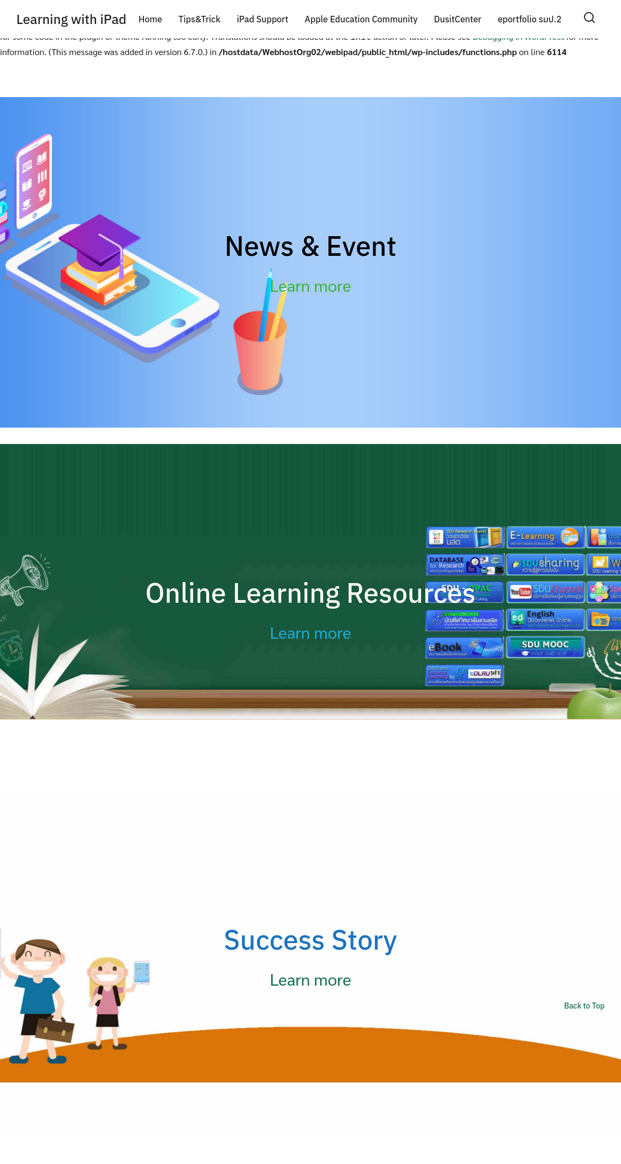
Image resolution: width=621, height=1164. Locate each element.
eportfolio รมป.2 (530, 19)
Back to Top (584, 1004)
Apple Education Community (360, 19)
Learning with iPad (71, 19)
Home (150, 19)
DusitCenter (457, 19)
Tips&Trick (199, 19)
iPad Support (262, 19)
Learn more (310, 282)
